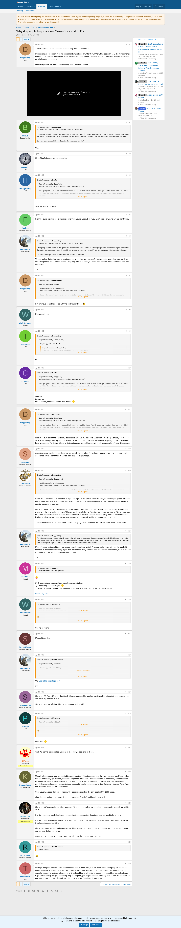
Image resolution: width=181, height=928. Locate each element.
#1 (130, 44)
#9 (130, 331)
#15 (129, 563)
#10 (129, 368)
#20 (129, 713)
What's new (54, 6)
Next (26, 39)
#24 (129, 842)
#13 (129, 470)
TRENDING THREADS (145, 40)
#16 (129, 599)
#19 (129, 692)
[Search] (159, 6)
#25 (129, 863)
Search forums (30, 11)
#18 (129, 655)
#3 (130, 154)
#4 (130, 175)
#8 (130, 310)
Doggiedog (22, 35)
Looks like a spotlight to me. (50, 681)
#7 (130, 275)
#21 (129, 747)
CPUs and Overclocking (147, 59)
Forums (41, 6)
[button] (60, 6)
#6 (130, 236)
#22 (129, 772)
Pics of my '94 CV (42, 594)
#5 (130, 215)
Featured (31, 6)
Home (20, 6)
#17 (129, 634)
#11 (129, 409)
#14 (129, 531)
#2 (130, 122)
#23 (129, 803)
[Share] (126, 44)
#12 (129, 449)
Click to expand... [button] (83, 197)
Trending (19, 11)
